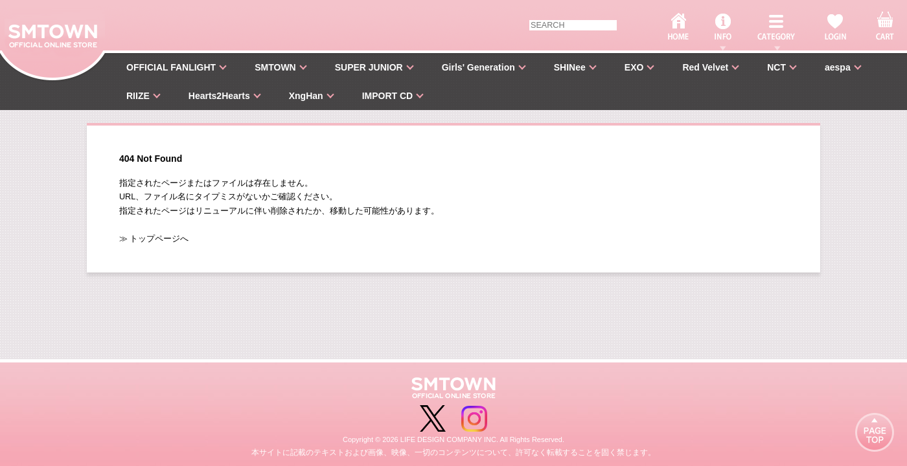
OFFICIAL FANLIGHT (171, 67)
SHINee (570, 67)
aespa (838, 67)
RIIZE (138, 96)
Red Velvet (705, 67)
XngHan (306, 96)
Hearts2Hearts (219, 96)
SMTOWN (275, 67)
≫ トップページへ (154, 238)
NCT (776, 67)
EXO (634, 67)
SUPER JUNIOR (369, 67)
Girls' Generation (478, 67)
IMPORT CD (387, 96)
